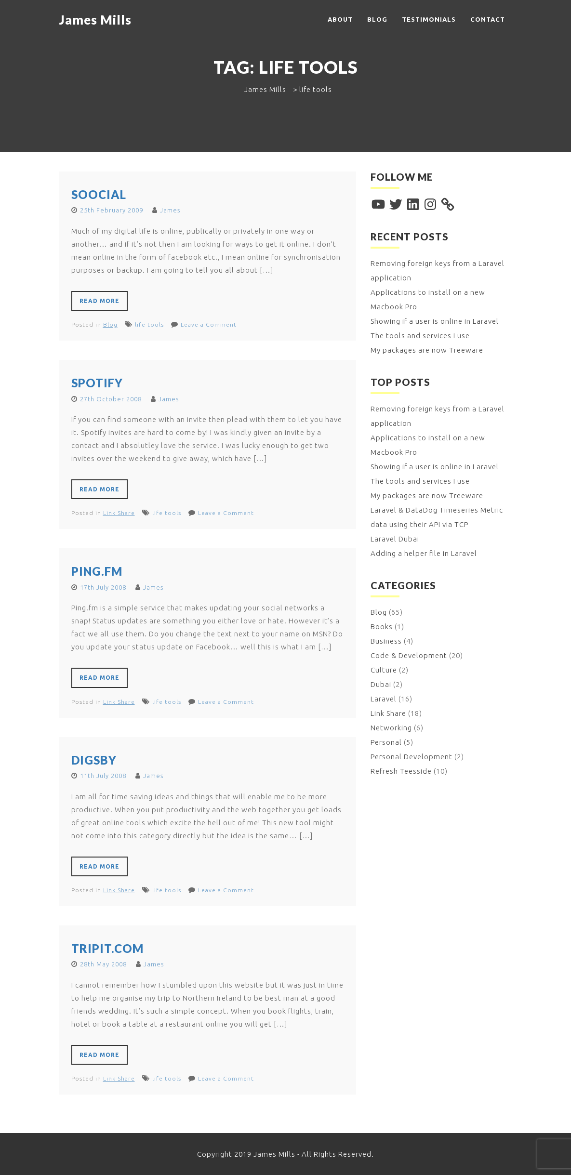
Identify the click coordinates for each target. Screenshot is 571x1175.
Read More (100, 301)
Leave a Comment (209, 324)
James (170, 210)
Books (382, 626)
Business (386, 641)
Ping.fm (96, 571)
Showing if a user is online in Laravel (435, 321)
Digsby (94, 760)
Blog (377, 19)
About (340, 19)
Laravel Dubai (395, 539)
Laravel (384, 699)
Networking (391, 728)
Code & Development (409, 655)
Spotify (97, 383)
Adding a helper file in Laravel (424, 553)
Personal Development (411, 757)
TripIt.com (107, 948)
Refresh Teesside (401, 771)
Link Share (119, 513)
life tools (149, 324)
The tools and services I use (420, 335)
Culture (384, 670)
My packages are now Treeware (427, 350)
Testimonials (429, 19)
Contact (487, 19)
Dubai (381, 684)
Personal (386, 742)
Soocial (98, 194)
